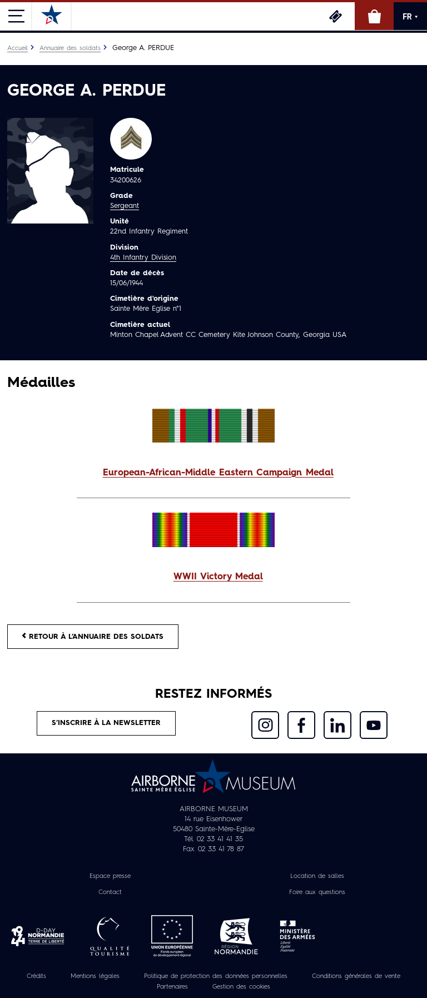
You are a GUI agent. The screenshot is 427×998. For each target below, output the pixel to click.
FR (410, 16)
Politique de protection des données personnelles (215, 976)
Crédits (36, 976)
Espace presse (110, 876)
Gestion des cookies (241, 987)
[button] (213, 473)
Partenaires (172, 987)
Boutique (374, 16)
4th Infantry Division (143, 257)
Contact (110, 892)
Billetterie (335, 16)
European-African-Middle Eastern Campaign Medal (218, 473)
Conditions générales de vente (356, 976)
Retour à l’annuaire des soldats (92, 636)
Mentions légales (95, 976)
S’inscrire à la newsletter (106, 723)
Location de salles (317, 876)
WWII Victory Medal (218, 577)
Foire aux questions (317, 892)
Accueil (17, 48)
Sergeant (124, 206)
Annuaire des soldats (70, 48)
